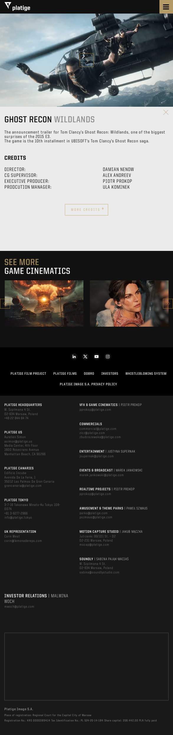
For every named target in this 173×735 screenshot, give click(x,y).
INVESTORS (109, 374)
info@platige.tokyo (18, 517)
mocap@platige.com (94, 545)
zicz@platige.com (92, 433)
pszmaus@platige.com (96, 517)
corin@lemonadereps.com (23, 541)
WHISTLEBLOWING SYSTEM (146, 374)
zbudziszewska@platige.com (100, 437)
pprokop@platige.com (95, 410)
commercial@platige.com (98, 429)
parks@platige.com (94, 513)
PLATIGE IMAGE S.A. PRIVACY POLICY (88, 384)
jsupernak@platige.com (97, 456)
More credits (88, 209)
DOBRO (89, 374)
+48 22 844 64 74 (16, 418)
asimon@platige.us (18, 441)
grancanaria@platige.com (23, 486)
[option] (44, 303)
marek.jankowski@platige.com (102, 475)
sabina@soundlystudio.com (100, 572)
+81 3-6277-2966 (16, 513)
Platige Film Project (28, 374)
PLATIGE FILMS (65, 374)
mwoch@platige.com (19, 607)
